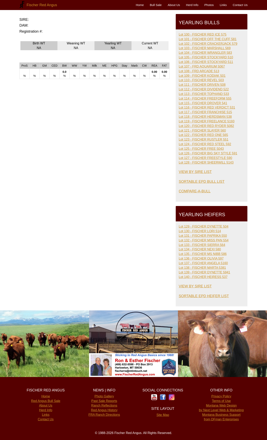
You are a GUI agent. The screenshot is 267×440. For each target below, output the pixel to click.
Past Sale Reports (104, 401)
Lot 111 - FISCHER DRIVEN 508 (202, 84)
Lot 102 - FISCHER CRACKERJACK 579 (208, 43)
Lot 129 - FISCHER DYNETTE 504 (203, 226)
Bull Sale (156, 5)
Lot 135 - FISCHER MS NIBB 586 (203, 254)
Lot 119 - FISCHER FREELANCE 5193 (206, 121)
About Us (174, 5)
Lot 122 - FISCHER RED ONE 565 (203, 135)
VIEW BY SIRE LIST (195, 172)
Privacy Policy (221, 396)
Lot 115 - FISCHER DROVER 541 (203, 103)
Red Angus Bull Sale (45, 401)
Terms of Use (221, 401)
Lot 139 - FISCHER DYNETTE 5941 (204, 272)
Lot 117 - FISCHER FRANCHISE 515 (205, 112)
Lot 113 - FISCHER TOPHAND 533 (204, 94)
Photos (209, 5)
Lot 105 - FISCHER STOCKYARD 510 (206, 57)
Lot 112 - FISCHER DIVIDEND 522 (204, 89)
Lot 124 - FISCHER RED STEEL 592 (205, 144)
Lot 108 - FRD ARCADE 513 (199, 71)
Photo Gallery (104, 396)
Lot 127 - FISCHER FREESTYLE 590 (205, 158)
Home (140, 5)
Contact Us (240, 5)
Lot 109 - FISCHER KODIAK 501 (202, 75)
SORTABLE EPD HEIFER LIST (204, 296)
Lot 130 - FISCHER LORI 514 (200, 231)
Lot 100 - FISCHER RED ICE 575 (202, 34)
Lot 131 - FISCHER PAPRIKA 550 (203, 235)
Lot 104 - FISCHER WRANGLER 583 (205, 52)
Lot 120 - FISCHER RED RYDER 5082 (206, 126)
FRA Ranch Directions (104, 414)
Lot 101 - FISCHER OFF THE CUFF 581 (208, 39)
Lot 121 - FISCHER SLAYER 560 (202, 130)
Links (223, 5)
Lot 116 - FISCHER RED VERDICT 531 (207, 107)
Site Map (163, 415)
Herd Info (192, 5)
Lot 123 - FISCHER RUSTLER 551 (203, 139)
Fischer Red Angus (41, 5)
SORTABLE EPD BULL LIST (202, 182)
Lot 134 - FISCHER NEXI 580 (200, 249)
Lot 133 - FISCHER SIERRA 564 (202, 245)
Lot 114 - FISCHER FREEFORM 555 (205, 98)
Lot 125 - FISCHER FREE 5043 (201, 148)
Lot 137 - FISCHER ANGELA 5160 (203, 263)
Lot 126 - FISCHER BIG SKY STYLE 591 (208, 153)
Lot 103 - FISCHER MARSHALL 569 (205, 48)
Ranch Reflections (104, 405)
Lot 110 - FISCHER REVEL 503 (201, 80)
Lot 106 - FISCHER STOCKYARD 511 (206, 62)
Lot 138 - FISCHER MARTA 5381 (202, 267)
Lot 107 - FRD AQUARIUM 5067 (202, 66)
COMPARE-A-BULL (195, 191)
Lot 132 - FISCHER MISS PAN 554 (204, 240)
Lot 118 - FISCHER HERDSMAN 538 (205, 116)
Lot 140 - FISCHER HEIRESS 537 (203, 277)
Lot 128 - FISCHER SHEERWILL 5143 (206, 162)
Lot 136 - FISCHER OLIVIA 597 (201, 258)
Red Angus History (104, 410)
